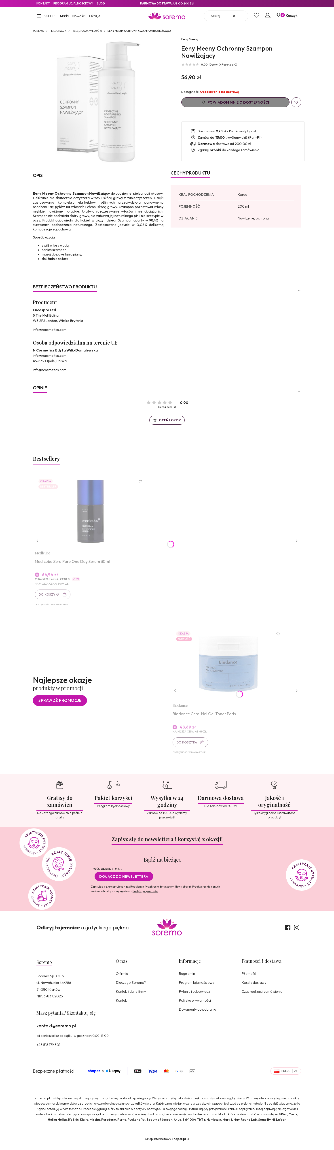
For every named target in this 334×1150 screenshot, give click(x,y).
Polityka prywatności (195, 1005)
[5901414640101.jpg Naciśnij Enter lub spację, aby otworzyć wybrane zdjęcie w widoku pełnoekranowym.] (98, 102)
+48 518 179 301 (48, 1050)
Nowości (78, 16)
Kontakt (43, 3)
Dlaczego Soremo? (131, 988)
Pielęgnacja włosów (87, 30)
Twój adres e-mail (106, 874)
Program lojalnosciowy (73, 3)
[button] (45, 16)
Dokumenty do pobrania (197, 1014)
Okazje (94, 16)
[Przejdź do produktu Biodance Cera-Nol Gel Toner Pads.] (230, 668)
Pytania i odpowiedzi (195, 997)
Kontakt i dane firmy (131, 997)
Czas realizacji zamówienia (262, 997)
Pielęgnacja (58, 30)
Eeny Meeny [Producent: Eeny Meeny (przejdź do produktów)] (189, 39)
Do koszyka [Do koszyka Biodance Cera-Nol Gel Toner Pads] (188, 746)
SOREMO (38, 30)
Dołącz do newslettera (123, 882)
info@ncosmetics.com (49, 329)
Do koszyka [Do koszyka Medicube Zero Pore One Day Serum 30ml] (50, 596)
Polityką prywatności (145, 896)
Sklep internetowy (165, 1144)
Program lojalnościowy (196, 988)
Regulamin (137, 892)
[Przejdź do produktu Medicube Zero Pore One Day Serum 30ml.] (92, 513)
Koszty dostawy (254, 988)
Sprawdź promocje (59, 704)
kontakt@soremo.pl (56, 1031)
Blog (101, 3)
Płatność (249, 979)
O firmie (122, 979)
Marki (64, 16)
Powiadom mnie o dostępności (235, 102)
